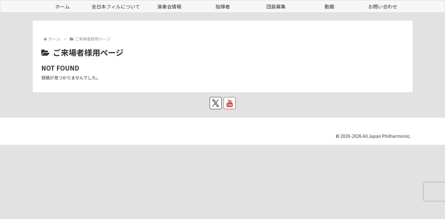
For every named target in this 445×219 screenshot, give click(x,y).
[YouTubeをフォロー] (230, 103)
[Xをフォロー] (216, 103)
